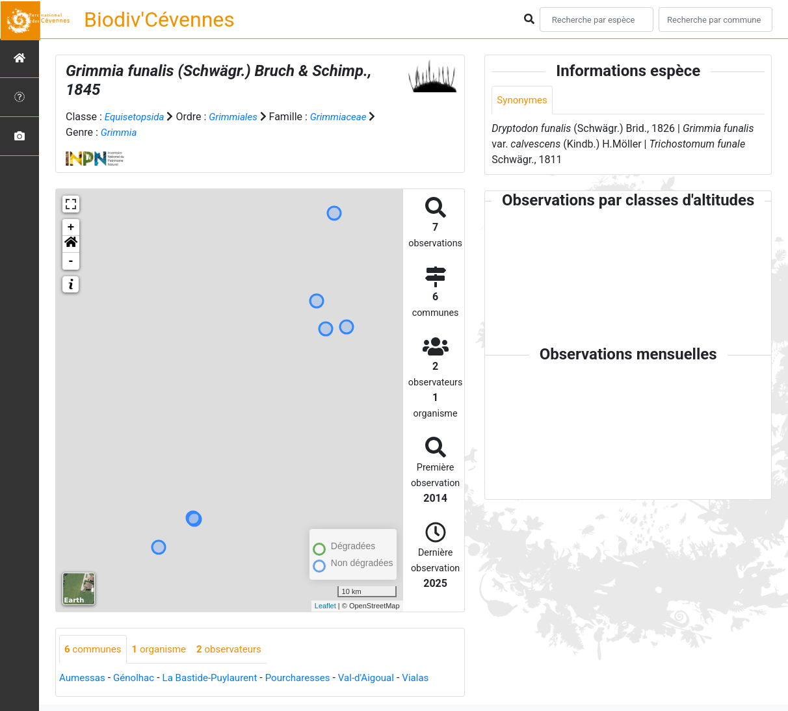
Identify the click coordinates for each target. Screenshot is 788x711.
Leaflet (325, 606)
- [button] (71, 261)
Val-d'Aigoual (384, 679)
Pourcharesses (310, 679)
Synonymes (523, 100)
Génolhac (138, 679)
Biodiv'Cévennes (159, 19)
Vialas (435, 679)
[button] (70, 244)
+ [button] (71, 227)
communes (94, 649)
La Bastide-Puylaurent (218, 679)
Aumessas (83, 679)
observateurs (238, 649)
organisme (164, 649)
